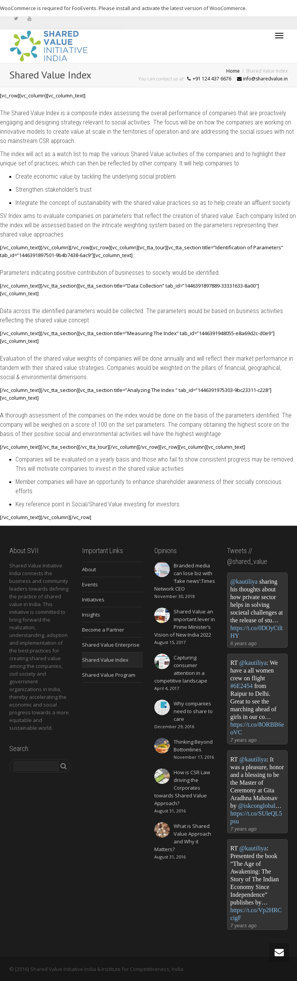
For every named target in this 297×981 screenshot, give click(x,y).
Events (90, 584)
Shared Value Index (105, 659)
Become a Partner (103, 629)
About (89, 569)
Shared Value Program (108, 674)
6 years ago (243, 643)
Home (233, 71)
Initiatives (93, 599)
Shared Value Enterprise (111, 644)
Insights (91, 614)
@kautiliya (244, 581)
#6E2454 (241, 686)
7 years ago (243, 740)
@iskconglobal (257, 805)
